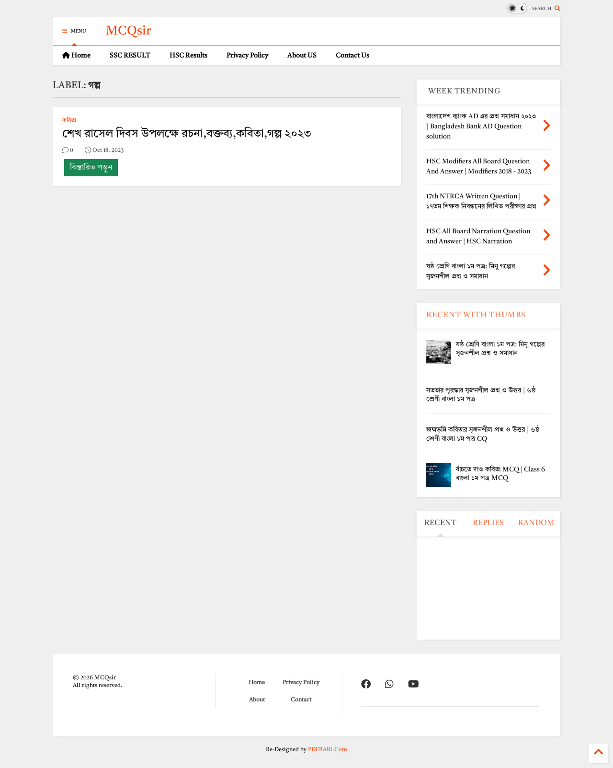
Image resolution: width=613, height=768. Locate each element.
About (257, 700)
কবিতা (69, 121)
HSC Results (188, 55)
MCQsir (128, 31)
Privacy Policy (247, 55)
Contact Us (352, 55)
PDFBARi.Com (327, 750)
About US (302, 55)
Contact (301, 700)
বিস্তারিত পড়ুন (91, 168)
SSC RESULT (130, 55)
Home (76, 55)
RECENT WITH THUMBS (476, 315)
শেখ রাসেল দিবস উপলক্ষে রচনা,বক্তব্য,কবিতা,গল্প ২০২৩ (186, 134)
